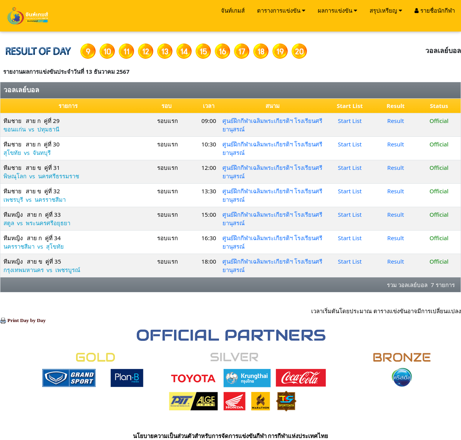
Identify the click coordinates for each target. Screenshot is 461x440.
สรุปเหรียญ (386, 10)
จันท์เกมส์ (233, 10)
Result (395, 121)
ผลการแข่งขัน (337, 10)
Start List (350, 121)
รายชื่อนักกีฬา (435, 10)
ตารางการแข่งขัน (281, 10)
